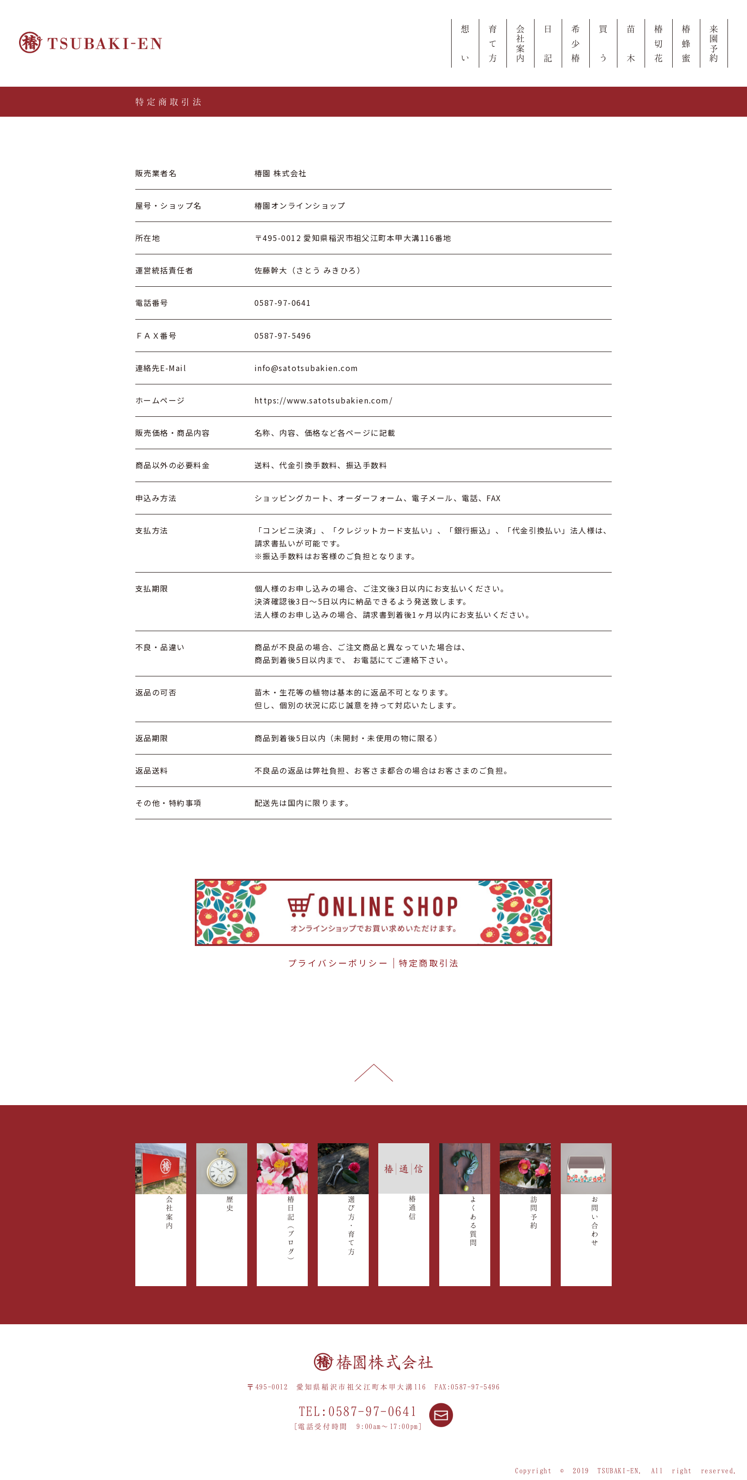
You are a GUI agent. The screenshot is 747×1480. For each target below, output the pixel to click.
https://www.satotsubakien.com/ (323, 400)
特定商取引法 (429, 962)
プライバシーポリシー (338, 962)
